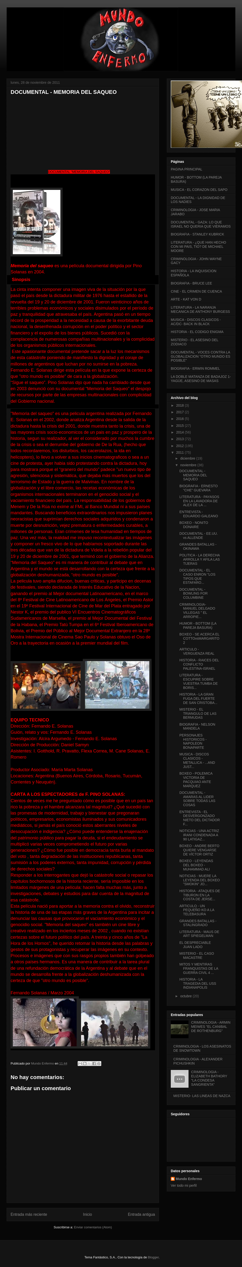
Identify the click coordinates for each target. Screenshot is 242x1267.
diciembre (188, 458)
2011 (180, 452)
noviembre (188, 465)
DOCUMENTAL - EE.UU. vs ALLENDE (198, 536)
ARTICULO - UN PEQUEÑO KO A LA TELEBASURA (196, 910)
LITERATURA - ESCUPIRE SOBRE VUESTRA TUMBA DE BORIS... (198, 681)
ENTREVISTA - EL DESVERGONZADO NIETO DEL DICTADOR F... (199, 818)
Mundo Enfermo (189, 1179)
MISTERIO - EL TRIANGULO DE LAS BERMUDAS (197, 713)
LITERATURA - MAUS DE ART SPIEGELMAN (199, 934)
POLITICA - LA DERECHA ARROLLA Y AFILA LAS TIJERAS (199, 559)
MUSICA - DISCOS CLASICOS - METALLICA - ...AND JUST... (197, 760)
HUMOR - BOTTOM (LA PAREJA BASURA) (197, 625)
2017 (180, 412)
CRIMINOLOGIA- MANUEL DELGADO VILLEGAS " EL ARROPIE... (197, 610)
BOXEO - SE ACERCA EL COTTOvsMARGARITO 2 (199, 638)
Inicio (87, 1214)
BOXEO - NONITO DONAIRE (193, 525)
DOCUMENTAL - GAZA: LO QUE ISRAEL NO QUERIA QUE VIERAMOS (201, 224)
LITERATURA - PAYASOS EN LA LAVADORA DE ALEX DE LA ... (199, 501)
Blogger (153, 1257)
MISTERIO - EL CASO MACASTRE (196, 955)
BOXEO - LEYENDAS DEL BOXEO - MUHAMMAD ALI (196, 865)
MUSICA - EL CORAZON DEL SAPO (199, 190)
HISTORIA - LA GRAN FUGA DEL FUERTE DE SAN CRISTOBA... (198, 698)
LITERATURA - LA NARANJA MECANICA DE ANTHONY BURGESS (200, 309)
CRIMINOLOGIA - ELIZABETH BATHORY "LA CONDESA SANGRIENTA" (209, 1078)
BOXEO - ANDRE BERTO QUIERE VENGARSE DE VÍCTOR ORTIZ (199, 850)
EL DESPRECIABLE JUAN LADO (195, 945)
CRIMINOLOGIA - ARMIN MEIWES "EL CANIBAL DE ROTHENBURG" (210, 1026)
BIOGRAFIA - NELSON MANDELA (197, 726)
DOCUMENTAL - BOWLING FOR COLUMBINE (193, 593)
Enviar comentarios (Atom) (93, 1227)
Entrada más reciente (29, 1214)
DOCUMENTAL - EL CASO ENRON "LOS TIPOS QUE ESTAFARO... (197, 576)
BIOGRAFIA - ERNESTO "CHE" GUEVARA (198, 488)
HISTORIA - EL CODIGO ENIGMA (197, 332)
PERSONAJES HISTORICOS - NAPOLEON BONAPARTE (193, 741)
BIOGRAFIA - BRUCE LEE (191, 283)
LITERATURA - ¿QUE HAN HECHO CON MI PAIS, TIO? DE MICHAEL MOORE (198, 246)
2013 (180, 439)
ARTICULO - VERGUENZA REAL (196, 651)
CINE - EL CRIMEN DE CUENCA (196, 291)
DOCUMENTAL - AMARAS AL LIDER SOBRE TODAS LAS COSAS (197, 799)
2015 (180, 426)
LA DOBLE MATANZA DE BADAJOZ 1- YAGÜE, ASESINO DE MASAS (201, 379)
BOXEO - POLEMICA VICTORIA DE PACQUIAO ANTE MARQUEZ (195, 779)
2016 (180, 419)
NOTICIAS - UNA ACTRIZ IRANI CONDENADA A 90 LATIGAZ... (199, 835)
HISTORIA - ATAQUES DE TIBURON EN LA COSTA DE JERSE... (199, 895)
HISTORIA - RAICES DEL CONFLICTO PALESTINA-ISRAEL (199, 664)
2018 (180, 405)
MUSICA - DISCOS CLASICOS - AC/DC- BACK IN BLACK (196, 322)
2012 (180, 446)
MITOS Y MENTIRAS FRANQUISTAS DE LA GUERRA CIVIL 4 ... (198, 968)
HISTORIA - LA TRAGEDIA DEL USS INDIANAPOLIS (197, 983)
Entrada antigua (141, 1214)
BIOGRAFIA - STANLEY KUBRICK (197, 234)
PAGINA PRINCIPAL (186, 169)
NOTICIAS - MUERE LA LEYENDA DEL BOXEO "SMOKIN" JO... (199, 880)
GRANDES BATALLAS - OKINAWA (197, 546)
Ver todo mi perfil (184, 1185)
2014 (180, 432)
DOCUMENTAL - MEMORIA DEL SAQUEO (193, 475)
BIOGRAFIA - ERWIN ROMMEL (195, 368)
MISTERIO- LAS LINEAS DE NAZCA (201, 1096)
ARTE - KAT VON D (186, 299)
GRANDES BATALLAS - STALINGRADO (197, 923)
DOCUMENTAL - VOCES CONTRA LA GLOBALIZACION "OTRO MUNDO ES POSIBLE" (200, 356)
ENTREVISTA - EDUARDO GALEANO (198, 514)
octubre (186, 996)
